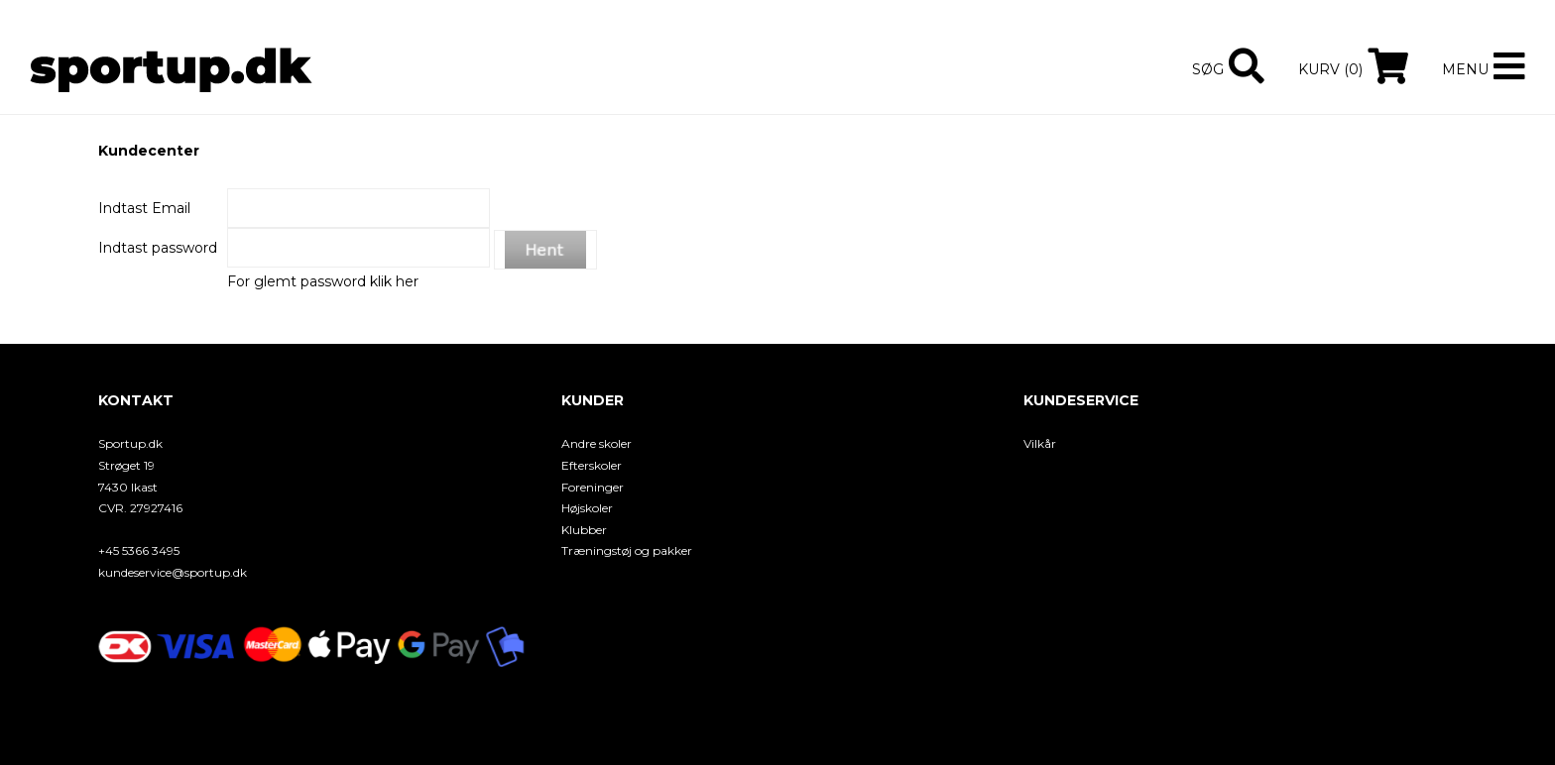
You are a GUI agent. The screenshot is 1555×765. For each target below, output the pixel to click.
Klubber (584, 529)
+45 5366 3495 (138, 550)
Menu (1465, 69)
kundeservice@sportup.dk (172, 572)
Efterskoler (591, 465)
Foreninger (592, 487)
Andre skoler (596, 443)
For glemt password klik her (323, 281)
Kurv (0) (1330, 69)
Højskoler (587, 507)
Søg (1208, 69)
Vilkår (1039, 443)
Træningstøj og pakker (626, 550)
